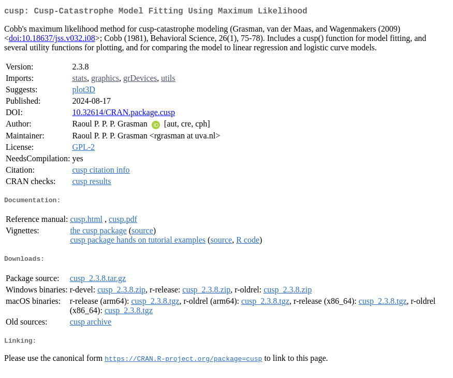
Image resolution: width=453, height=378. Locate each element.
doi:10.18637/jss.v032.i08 (52, 40)
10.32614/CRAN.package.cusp (123, 114)
